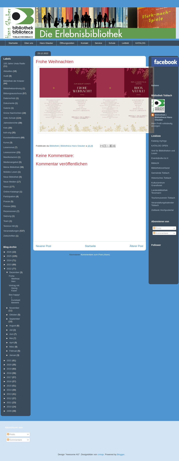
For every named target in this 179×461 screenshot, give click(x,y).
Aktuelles (7, 71)
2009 (9, 411)
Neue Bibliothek (11, 177)
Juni (11, 334)
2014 (9, 390)
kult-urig (7, 132)
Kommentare (160, 233)
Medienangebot (10, 162)
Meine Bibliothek (11, 167)
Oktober (13, 314)
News (6, 186)
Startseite (13, 43)
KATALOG (140, 43)
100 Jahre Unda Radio (14, 63)
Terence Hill (9, 226)
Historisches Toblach (161, 178)
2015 (9, 385)
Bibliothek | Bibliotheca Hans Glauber (163, 117)
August (13, 325)
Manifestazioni (10, 157)
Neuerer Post (43, 246)
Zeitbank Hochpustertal (162, 210)
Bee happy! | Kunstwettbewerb (14, 298)
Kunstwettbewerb (11, 137)
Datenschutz (9, 98)
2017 (9, 377)
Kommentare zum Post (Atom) (95, 254)
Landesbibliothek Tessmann (159, 191)
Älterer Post (136, 246)
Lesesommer (9, 152)
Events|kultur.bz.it (159, 158)
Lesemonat (8, 147)
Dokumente (8, 103)
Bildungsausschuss (12, 93)
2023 (9, 264)
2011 (9, 402)
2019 (9, 369)
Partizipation (9, 196)
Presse (6, 206)
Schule (112, 43)
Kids (5, 127)
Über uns (28, 43)
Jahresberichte (10, 123)
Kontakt (84, 43)
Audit (5, 76)
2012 (9, 398)
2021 (9, 360)
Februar (13, 351)
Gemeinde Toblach (160, 173)
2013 (9, 394)
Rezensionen (9, 211)
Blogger (120, 454)
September (14, 319)
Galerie (6, 108)
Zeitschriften (9, 236)
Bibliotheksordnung (12, 88)
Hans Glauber (46, 43)
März (12, 346)
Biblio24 (155, 163)
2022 (9, 268)
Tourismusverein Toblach (163, 198)
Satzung (7, 216)
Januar (12, 355)
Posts (157, 228)
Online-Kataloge (11, 191)
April (11, 342)
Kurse (6, 142)
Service (98, 43)
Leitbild (125, 43)
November (14, 308)
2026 (9, 252)
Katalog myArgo (159, 141)
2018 (9, 373)
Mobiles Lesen (10, 172)
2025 (9, 256)
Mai (11, 338)
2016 (9, 381)
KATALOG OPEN (159, 145)
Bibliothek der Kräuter (13, 81)
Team (6, 221)
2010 (9, 406)
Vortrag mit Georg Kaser (14, 288)
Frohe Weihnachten (14, 278)
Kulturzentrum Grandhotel (158, 184)
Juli (11, 330)
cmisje (101, 454)
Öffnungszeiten (67, 43)
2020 (9, 364)
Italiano (155, 85)
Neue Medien (9, 181)
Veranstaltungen (11, 231)
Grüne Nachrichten (12, 113)
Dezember (14, 272)
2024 (9, 260)
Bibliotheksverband (160, 168)
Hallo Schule (9, 118)
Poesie (6, 201)
